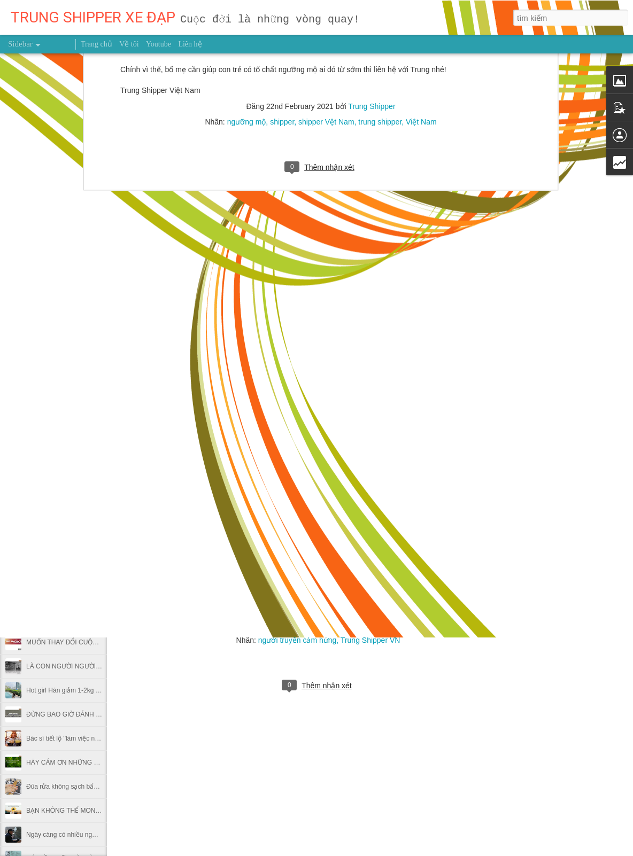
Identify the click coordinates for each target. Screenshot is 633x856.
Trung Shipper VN (370, 640)
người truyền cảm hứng (297, 640)
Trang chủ (96, 44)
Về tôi (128, 44)
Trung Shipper (350, 624)
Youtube (158, 44)
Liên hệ (190, 44)
